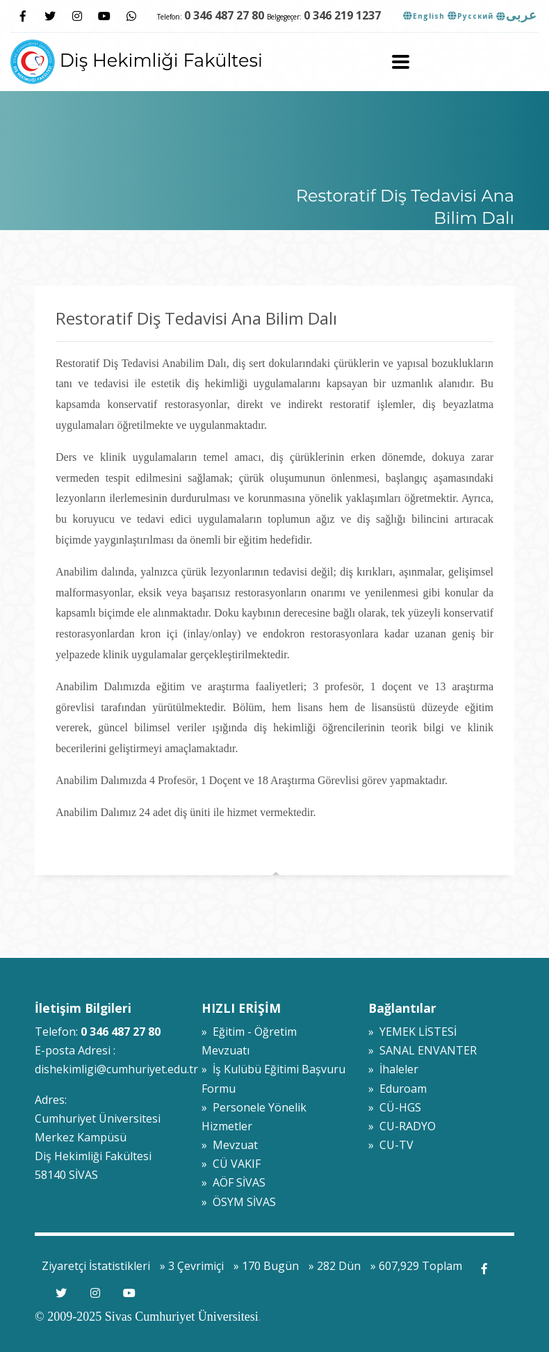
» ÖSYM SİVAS (239, 1202)
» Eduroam (397, 1088)
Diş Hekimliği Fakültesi (136, 60)
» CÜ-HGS (394, 1107)
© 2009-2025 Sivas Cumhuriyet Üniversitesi (147, 1317)
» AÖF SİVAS (233, 1182)
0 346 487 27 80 (224, 15)
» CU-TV (390, 1145)
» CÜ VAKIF (231, 1163)
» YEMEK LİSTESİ (412, 1031)
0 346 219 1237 (342, 15)
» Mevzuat (230, 1145)
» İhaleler (393, 1069)
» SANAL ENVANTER (422, 1050)
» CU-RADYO (402, 1126)
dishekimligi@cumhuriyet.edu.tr (116, 1069)
